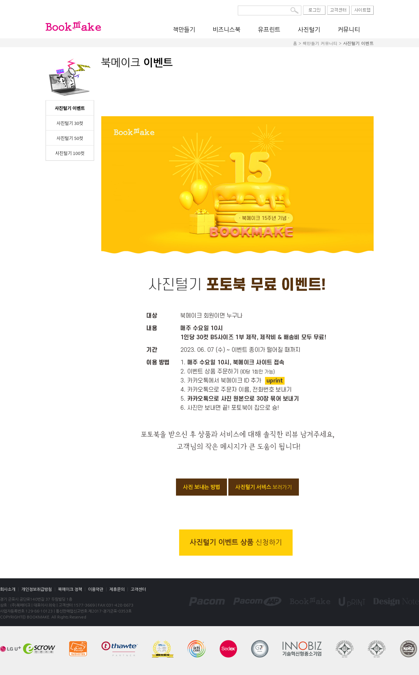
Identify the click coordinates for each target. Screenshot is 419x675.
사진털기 (309, 29)
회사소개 (7, 589)
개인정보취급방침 (36, 589)
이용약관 (95, 589)
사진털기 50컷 (69, 138)
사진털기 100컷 (69, 153)
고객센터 (138, 589)
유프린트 (269, 29)
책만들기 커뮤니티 (319, 43)
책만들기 (184, 29)
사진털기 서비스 (263, 487)
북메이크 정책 (70, 589)
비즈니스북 (227, 29)
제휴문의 (117, 589)
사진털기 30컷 (69, 123)
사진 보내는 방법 (201, 487)
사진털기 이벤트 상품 (236, 542)
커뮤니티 (349, 29)
